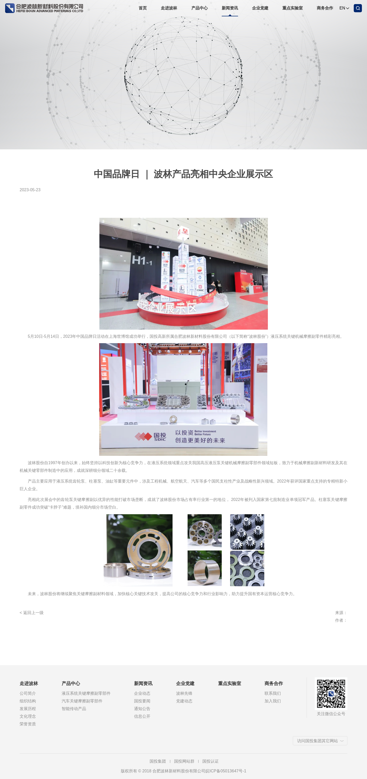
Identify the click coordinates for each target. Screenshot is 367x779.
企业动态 (142, 693)
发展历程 (28, 708)
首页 (143, 8)
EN (342, 8)
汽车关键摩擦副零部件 (82, 701)
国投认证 (210, 761)
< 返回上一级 (32, 612)
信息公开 (142, 716)
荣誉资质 (28, 724)
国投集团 (158, 761)
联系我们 (273, 693)
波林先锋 (184, 693)
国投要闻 (142, 701)
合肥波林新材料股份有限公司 (44, 7)
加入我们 (273, 701)
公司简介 (28, 693)
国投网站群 (184, 761)
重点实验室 (292, 8)
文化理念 (28, 716)
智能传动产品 (74, 708)
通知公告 (142, 708)
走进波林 (169, 8)
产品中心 (199, 8)
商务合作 (325, 8)
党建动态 (184, 701)
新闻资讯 (230, 8)
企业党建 (260, 8)
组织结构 (28, 701)
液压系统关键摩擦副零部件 (86, 693)
